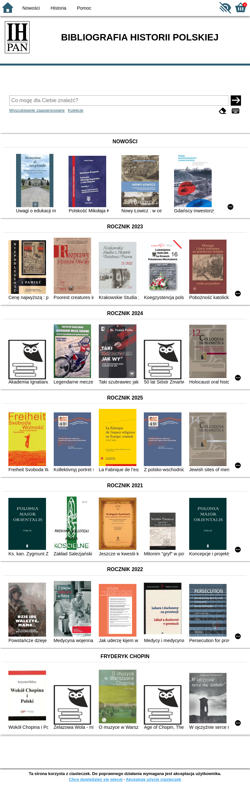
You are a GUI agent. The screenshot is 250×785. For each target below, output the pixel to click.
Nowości (31, 8)
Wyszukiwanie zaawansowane (37, 110)
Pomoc (84, 8)
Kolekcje (75, 110)
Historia (58, 8)
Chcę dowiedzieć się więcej (95, 779)
